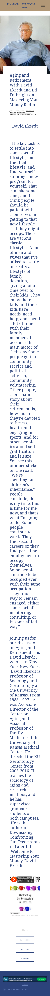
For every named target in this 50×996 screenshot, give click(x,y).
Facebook (25, 940)
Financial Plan (24, 113)
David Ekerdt (25, 126)
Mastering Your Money (20, 114)
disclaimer (25, 985)
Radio (34, 114)
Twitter (25, 949)
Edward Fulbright (15, 916)
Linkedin (25, 958)
